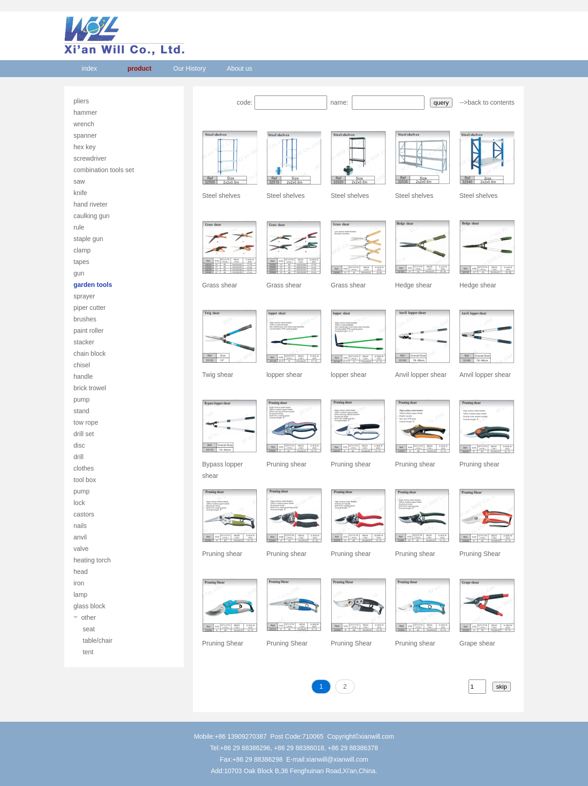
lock (79, 502)
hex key (85, 147)
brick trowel (90, 388)
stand (81, 411)
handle (83, 376)
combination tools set (104, 170)
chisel (82, 365)
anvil (80, 537)
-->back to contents (487, 102)
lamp (80, 594)
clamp (82, 250)
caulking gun (92, 215)
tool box (85, 479)
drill (79, 456)
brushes (85, 319)
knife (80, 192)
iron (79, 583)
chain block (90, 353)
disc (79, 445)
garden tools (93, 284)
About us (239, 68)
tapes (81, 261)
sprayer (84, 296)
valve (81, 548)
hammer (85, 112)
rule (79, 227)
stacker (84, 342)
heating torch (92, 560)
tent (88, 652)
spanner (85, 135)
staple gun (88, 238)
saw (79, 181)
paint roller (88, 330)
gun (79, 273)
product (139, 68)
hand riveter (90, 204)
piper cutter (90, 307)
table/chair (98, 640)
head (81, 571)
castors (84, 514)
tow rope (86, 422)
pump (82, 399)
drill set (84, 434)
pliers (81, 101)
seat (89, 629)
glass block (89, 606)
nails (80, 525)
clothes (84, 468)
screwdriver (90, 158)
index (89, 68)
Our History (189, 68)
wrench (84, 124)
